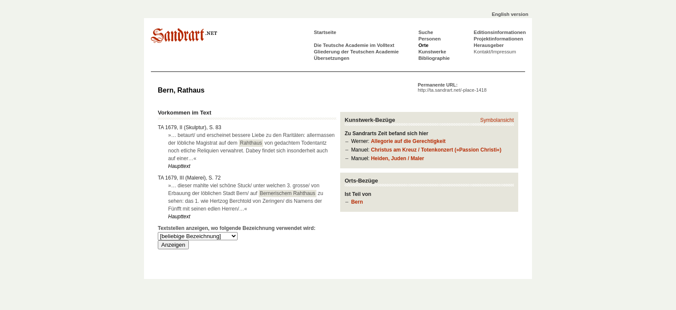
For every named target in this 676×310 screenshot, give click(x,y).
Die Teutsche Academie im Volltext (354, 45)
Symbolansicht (497, 120)
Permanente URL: (452, 87)
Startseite (325, 32)
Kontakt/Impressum (495, 51)
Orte (423, 45)
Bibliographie (434, 58)
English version (510, 14)
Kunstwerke (432, 51)
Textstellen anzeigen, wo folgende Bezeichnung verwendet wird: (237, 228)
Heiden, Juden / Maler (397, 158)
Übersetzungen (331, 58)
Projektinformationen (498, 38)
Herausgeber (489, 45)
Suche (425, 32)
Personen (429, 38)
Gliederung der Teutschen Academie (356, 51)
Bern (357, 202)
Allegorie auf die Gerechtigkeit (408, 141)
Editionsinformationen (500, 32)
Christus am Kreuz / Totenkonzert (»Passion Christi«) (436, 150)
